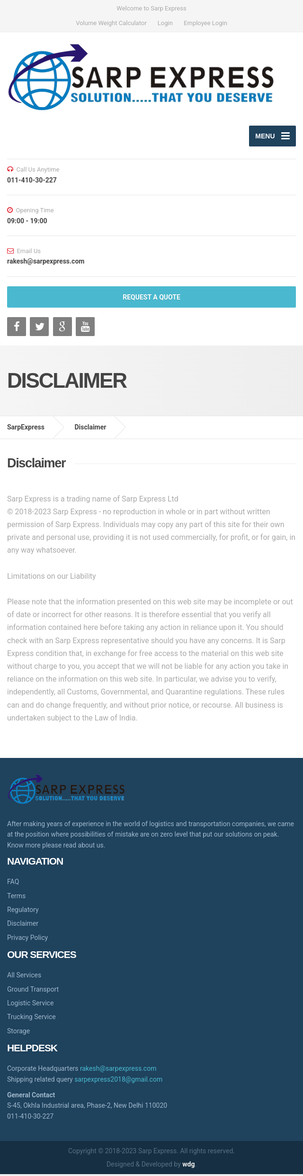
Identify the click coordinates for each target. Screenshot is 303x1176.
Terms (16, 897)
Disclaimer (90, 429)
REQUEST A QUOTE (151, 299)
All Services (24, 977)
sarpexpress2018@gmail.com (118, 1081)
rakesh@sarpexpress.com (118, 1070)
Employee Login (205, 23)
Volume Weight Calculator (111, 23)
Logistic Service (30, 1005)
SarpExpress (26, 429)
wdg (188, 1166)
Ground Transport (33, 991)
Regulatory (23, 911)
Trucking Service (31, 1018)
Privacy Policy (27, 939)
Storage (18, 1033)
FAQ (13, 883)
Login (165, 23)
